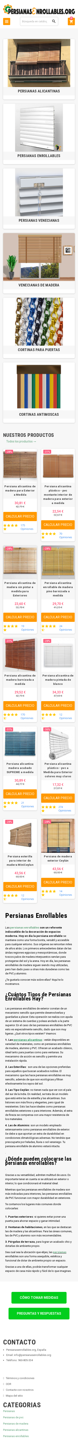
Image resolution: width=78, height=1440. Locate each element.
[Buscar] (39, 21)
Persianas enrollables (16, 1436)
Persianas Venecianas (39, 220)
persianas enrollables (24, 927)
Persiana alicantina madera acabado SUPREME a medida (19, 768)
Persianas (9, 1411)
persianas (59, 1252)
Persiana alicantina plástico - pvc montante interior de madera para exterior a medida (58, 495)
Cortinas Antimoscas (39, 414)
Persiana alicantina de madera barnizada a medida (20, 679)
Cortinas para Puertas (39, 350)
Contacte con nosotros (19, 1389)
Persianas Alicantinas (39, 91)
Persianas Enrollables (39, 156)
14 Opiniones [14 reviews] (65, 893)
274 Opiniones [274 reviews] (64, 808)
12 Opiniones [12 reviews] (65, 716)
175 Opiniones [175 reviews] (27, 527)
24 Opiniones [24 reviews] (65, 627)
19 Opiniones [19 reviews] (27, 627)
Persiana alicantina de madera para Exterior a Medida (20, 490)
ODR (8, 1384)
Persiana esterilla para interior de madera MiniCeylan (20, 860)
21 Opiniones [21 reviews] (27, 804)
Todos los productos (21, 441)
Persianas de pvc (13, 1417)
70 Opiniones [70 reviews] (65, 535)
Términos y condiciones (20, 1378)
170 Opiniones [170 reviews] (27, 716)
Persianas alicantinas (15, 1429)
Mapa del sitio (14, 1395)
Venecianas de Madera (39, 285)
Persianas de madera (15, 1423)
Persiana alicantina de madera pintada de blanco (58, 679)
